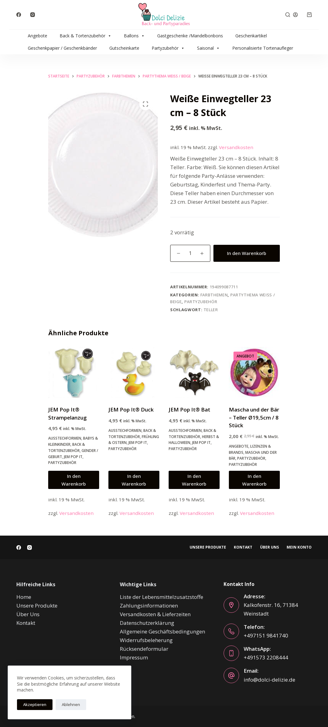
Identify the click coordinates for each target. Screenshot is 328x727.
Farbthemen (214, 295)
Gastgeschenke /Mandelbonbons (190, 36)
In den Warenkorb (246, 253)
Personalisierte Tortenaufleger (262, 48)
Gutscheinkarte (124, 48)
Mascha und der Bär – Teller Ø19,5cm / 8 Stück (254, 417)
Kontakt (243, 547)
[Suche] (287, 14)
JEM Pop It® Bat (189, 409)
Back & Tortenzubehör (85, 36)
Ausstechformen (64, 438)
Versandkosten (236, 147)
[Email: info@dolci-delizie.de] (231, 675)
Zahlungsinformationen (149, 605)
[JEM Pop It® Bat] (194, 372)
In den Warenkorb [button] (73, 480)
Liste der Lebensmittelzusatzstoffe (161, 596)
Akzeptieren (34, 704)
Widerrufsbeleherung (146, 640)
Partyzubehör (168, 48)
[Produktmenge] (190, 253)
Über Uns (269, 547)
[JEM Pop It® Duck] (133, 372)
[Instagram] (32, 14)
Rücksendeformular (144, 648)
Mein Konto (299, 547)
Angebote (37, 36)
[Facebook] (18, 14)
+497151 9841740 (266, 635)
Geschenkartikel (251, 36)
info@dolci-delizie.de (269, 679)
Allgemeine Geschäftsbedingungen (162, 631)
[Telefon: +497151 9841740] (231, 631)
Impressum (134, 657)
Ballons (134, 36)
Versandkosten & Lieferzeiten (155, 614)
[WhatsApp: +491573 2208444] (231, 653)
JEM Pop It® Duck (130, 409)
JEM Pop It (73, 456)
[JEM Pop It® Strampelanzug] (73, 372)
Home (23, 596)
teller (211, 309)
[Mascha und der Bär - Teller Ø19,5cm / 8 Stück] (254, 372)
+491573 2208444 (266, 657)
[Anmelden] (295, 14)
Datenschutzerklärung (147, 622)
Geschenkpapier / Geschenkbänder (62, 48)
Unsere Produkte (208, 547)
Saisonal (208, 48)
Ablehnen (71, 704)
